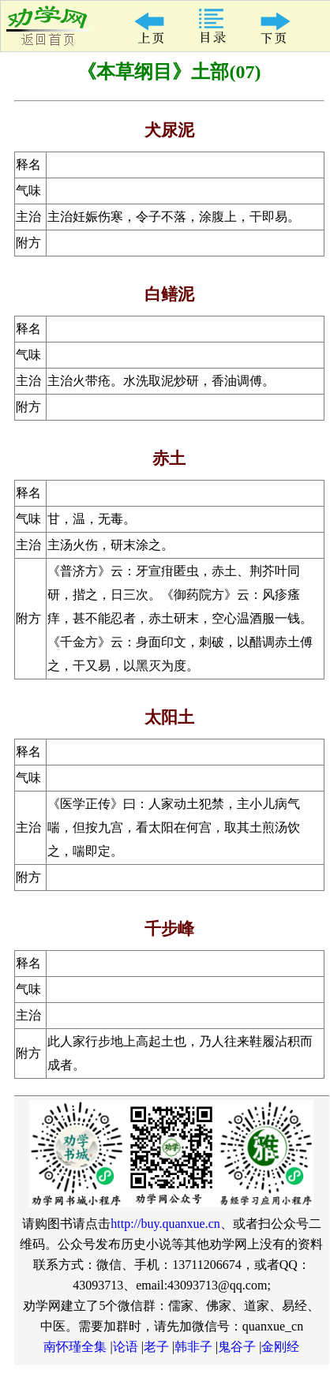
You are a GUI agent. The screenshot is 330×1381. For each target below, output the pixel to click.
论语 (125, 1346)
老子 (156, 1346)
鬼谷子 (237, 1346)
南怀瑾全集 (75, 1346)
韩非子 (193, 1346)
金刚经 (280, 1346)
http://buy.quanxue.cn (165, 1223)
